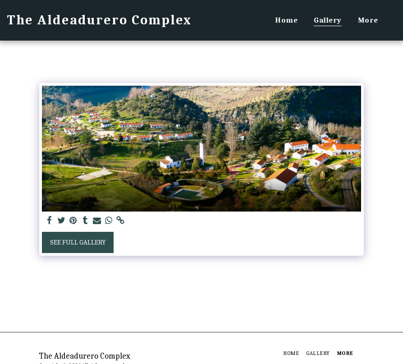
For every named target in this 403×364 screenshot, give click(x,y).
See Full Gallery (78, 242)
